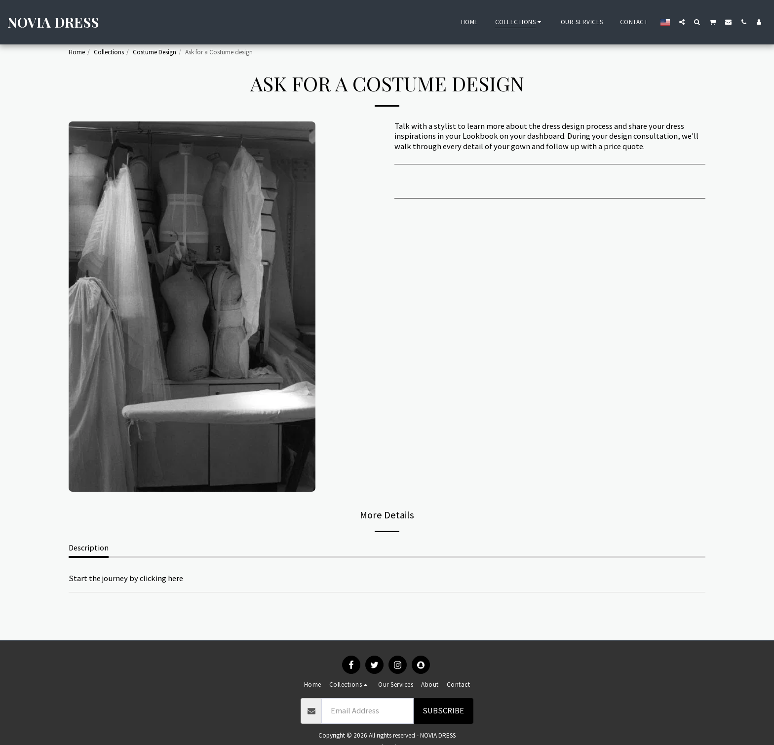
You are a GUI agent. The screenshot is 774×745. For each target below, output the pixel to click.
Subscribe (443, 711)
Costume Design (154, 52)
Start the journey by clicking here (126, 578)
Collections (109, 52)
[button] (682, 21)
